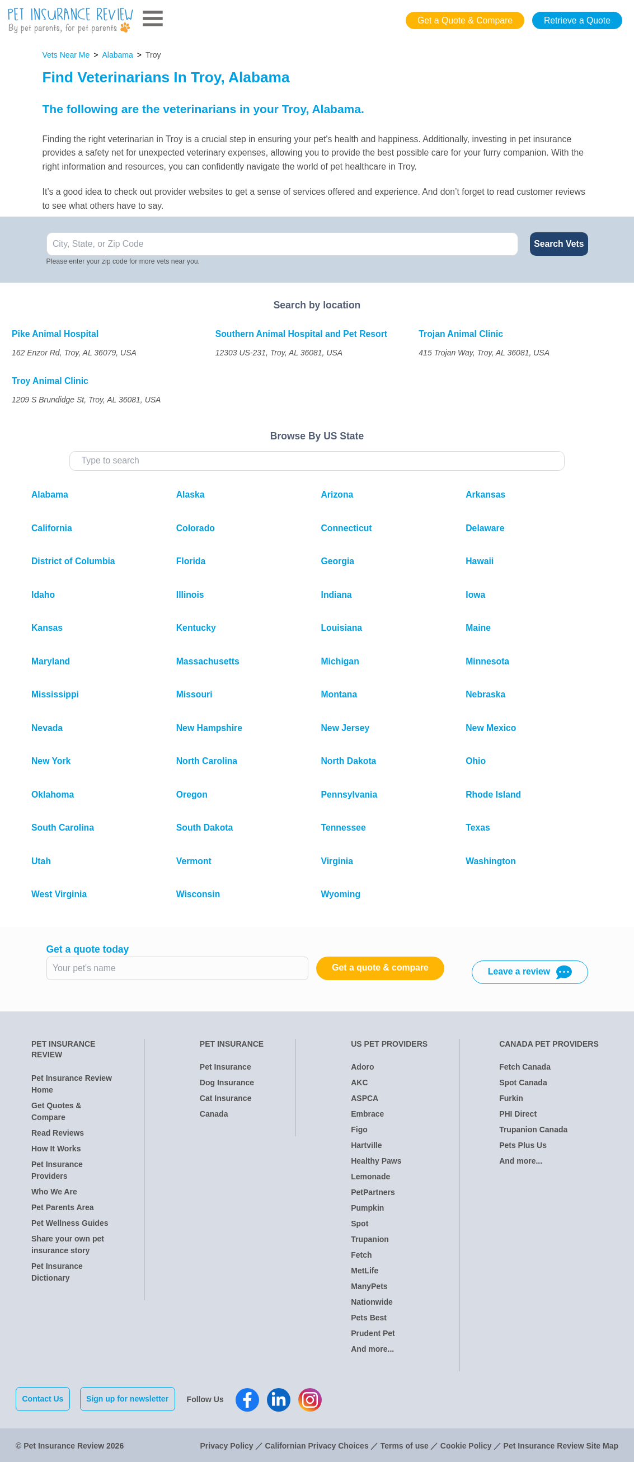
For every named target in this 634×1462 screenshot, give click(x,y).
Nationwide (372, 1301)
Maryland (50, 661)
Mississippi (55, 694)
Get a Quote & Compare (465, 20)
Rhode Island (493, 794)
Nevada (47, 728)
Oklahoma (52, 794)
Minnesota (487, 661)
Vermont (194, 861)
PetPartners (373, 1192)
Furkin (511, 1098)
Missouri (194, 694)
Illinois (190, 594)
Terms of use (405, 1444)
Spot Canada (523, 1082)
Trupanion (370, 1239)
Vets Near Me (66, 54)
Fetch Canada (525, 1066)
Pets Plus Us (523, 1145)
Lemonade (370, 1176)
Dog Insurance (227, 1082)
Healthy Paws (376, 1160)
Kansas (47, 627)
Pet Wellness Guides (69, 1223)
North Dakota (349, 761)
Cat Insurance (226, 1098)
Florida (191, 561)
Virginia (337, 861)
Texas (478, 827)
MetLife (364, 1270)
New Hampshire (209, 728)
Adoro (362, 1066)
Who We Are (54, 1191)
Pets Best (369, 1317)
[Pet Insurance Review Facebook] (249, 1399)
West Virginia (59, 894)
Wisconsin (198, 894)
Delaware (485, 528)
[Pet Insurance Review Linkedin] (280, 1399)
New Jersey (345, 728)
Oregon (192, 794)
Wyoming (341, 894)
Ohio (476, 761)
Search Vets (559, 244)
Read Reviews (57, 1132)
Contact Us (43, 1398)
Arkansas (485, 494)
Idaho (43, 594)
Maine (478, 627)
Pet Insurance (225, 1066)
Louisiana (342, 627)
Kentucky (196, 627)
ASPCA (364, 1098)
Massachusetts (207, 661)
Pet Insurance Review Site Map (561, 1444)
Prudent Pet (373, 1333)
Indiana (336, 594)
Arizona (337, 494)
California (51, 528)
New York (51, 761)
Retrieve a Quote (577, 20)
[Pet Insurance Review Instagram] (311, 1399)
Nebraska (485, 694)
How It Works (56, 1148)
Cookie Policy (466, 1444)
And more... (372, 1348)
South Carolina (62, 827)
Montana (339, 694)
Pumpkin (367, 1207)
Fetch (361, 1254)
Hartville (366, 1145)
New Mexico (491, 728)
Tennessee (343, 827)
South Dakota (204, 827)
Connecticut (346, 528)
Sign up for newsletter (129, 1398)
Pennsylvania (349, 794)
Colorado (195, 528)
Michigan (340, 661)
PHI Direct (518, 1113)
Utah (41, 861)
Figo (359, 1129)
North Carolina (206, 761)
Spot (359, 1223)
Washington (491, 861)
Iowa (475, 594)
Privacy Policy (226, 1444)
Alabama (117, 54)
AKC (359, 1082)
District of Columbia (73, 561)
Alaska (190, 494)
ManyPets (369, 1286)
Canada (214, 1113)
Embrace (367, 1113)
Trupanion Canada (533, 1129)
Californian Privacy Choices (316, 1444)
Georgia (338, 561)
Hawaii (480, 561)
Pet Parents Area (62, 1207)
